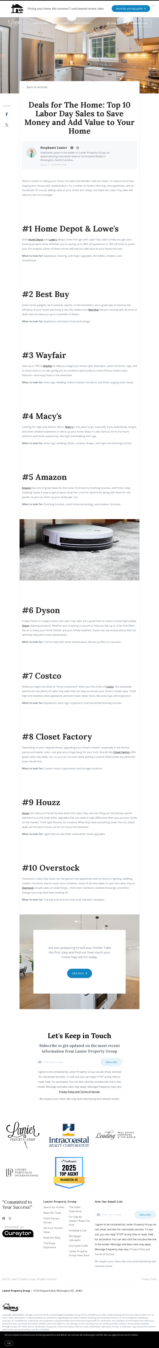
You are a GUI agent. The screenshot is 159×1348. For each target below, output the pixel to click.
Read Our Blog (51, 1237)
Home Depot (35, 239)
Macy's (69, 427)
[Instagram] (10, 1218)
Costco (110, 686)
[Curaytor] (17, 1236)
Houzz (25, 813)
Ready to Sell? (83, 23)
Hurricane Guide (78, 1245)
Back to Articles (37, 87)
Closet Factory (121, 752)
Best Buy (93, 309)
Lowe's (53, 239)
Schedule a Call (77, 1230)
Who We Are (40, 23)
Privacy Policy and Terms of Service (79, 1091)
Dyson (25, 625)
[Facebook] (3, 1218)
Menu (111, 23)
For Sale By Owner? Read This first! (79, 1221)
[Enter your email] (71, 1062)
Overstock (28, 888)
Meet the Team (52, 1212)
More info (143, 1334)
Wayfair (47, 366)
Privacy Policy (149, 1279)
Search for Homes (53, 1207)
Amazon (26, 488)
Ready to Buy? (60, 23)
